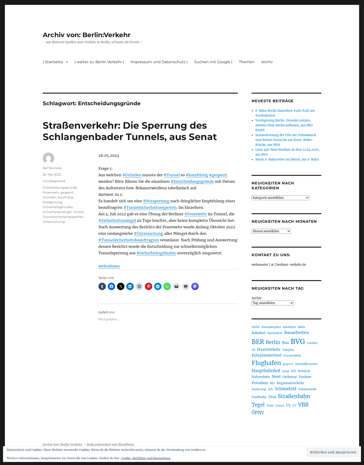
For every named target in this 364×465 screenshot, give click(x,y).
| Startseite (53, 62)
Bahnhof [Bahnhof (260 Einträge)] (259, 333)
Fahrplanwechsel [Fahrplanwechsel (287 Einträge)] (267, 355)
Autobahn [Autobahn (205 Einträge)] (289, 327)
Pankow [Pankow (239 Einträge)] (305, 377)
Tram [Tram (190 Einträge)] (269, 405)
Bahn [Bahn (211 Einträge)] (301, 327)
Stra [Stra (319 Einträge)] (272, 396)
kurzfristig (65, 197)
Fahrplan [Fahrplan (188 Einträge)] (288, 349)
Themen (247, 62)
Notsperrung (52, 202)
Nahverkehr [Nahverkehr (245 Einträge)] (261, 377)
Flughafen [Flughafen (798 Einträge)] (266, 363)
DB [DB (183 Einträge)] (253, 349)
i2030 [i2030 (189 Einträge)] (285, 371)
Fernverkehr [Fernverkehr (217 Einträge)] (292, 355)
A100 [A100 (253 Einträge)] (256, 327)
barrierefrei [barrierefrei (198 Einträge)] (274, 333)
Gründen (49, 197)
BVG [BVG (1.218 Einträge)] (298, 341)
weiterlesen (109, 266)
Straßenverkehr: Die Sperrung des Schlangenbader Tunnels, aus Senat (130, 131)
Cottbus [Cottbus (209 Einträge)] (312, 343)
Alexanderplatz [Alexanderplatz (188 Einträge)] (271, 327)
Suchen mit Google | (213, 62)
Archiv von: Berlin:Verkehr (86, 35)
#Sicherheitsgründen (156, 253)
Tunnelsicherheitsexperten (63, 217)
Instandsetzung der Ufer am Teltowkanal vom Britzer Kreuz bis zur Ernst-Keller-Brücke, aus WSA (285, 140)
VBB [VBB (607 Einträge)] (303, 404)
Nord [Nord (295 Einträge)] (276, 376)
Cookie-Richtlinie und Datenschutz (145, 458)
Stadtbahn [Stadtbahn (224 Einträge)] (259, 397)
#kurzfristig (197, 175)
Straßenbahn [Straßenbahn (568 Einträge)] (294, 396)
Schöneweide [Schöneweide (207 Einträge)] (307, 389)
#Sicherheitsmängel (117, 220)
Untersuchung (54, 221)
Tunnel (78, 212)
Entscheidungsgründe (60, 187)
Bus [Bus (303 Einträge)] (285, 343)
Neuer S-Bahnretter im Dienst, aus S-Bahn (287, 159)
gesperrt (67, 192)
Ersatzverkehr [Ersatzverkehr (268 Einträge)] (269, 349)
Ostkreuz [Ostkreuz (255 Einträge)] (290, 377)
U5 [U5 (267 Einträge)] (288, 405)
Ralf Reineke (52, 168)
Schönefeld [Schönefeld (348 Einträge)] (285, 388)
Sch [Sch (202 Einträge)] (270, 389)
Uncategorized (54, 181)
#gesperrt (218, 175)
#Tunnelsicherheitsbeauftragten (128, 240)
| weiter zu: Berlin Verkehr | (99, 62)
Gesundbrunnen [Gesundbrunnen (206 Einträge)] (306, 364)
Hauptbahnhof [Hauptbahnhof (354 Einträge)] (266, 370)
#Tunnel (172, 175)
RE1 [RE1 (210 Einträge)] (272, 383)
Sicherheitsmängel (57, 212)
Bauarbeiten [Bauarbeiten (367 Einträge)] (296, 332)
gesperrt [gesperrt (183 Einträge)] (288, 364)
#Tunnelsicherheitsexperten (150, 207)
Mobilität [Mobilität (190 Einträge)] (304, 371)
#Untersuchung (148, 233)
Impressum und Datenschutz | (159, 62)
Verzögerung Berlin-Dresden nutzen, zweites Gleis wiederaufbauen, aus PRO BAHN (283, 125)
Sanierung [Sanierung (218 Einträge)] (259, 389)
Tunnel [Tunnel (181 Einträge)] (279, 405)
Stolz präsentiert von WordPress (110, 445)
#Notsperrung (156, 201)
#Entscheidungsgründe (192, 181)
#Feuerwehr (195, 214)
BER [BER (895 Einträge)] (258, 342)
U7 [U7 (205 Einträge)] (294, 405)
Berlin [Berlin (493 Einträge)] (273, 342)
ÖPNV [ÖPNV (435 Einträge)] (258, 412)
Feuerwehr (51, 192)
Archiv (267, 62)
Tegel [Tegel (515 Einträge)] (258, 405)
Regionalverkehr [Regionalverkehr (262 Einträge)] (290, 383)
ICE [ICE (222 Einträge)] (293, 371)
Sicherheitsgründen (58, 207)
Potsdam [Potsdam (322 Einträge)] (260, 382)
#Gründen (131, 175)
